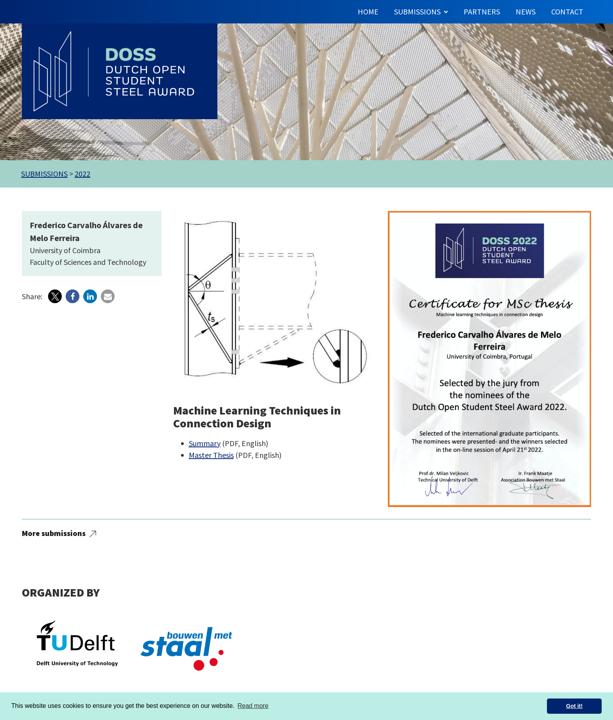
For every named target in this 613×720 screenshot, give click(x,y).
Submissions (421, 11)
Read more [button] (252, 705)
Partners (482, 11)
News (526, 11)
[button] (55, 296)
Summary (204, 443)
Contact (567, 11)
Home (368, 11)
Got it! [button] (574, 706)
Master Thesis (211, 455)
